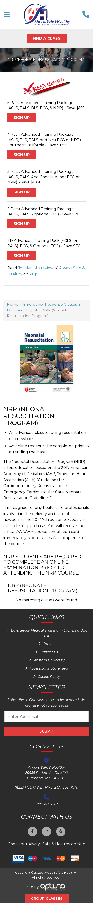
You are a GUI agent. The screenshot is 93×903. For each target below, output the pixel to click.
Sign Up (21, 117)
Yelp (33, 274)
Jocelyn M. (28, 268)
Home (12, 304)
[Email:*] (46, 716)
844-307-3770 (47, 804)
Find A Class (47, 38)
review (47, 268)
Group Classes (46, 898)
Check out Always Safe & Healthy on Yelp (46, 844)
